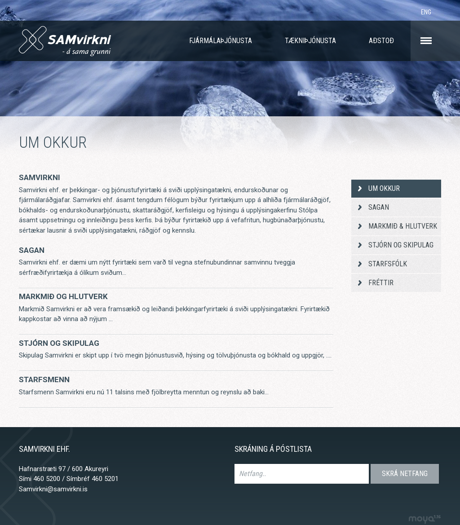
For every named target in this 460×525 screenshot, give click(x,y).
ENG (426, 12)
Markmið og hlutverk (63, 296)
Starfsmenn (44, 379)
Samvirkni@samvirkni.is (53, 489)
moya (424, 519)
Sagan (31, 250)
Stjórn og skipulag (59, 343)
